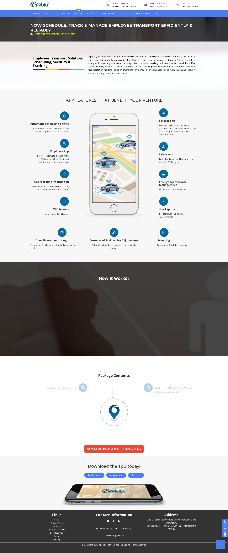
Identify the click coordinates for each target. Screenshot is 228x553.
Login (136, 475)
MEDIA (76, 13)
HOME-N (36, 13)
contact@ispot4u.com (159, 6)
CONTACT (124, 13)
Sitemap (56, 539)
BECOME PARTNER (141, 13)
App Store (116, 475)
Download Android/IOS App (124, 6)
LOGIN (156, 13)
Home (33, 34)
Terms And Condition (57, 529)
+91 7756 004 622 (123, 528)
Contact (56, 536)
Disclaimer (56, 526)
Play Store (94, 475)
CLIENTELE (90, 13)
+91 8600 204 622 (190, 6)
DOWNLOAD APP (107, 13)
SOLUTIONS (61, 13)
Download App (56, 533)
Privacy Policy (57, 523)
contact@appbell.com (114, 535)
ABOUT (48, 13)
